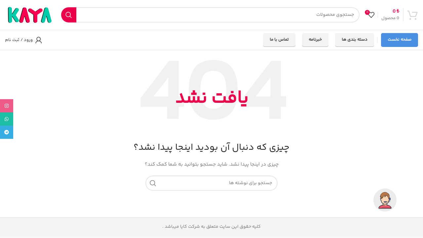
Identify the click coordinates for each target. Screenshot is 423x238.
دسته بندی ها (354, 39)
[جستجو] (210, 14)
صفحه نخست (399, 39)
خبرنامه (315, 39)
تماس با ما (279, 39)
